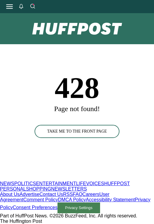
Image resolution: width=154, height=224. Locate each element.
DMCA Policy (72, 199)
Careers (91, 194)
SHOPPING (38, 188)
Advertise (30, 194)
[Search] (32, 6)
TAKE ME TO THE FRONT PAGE (77, 131)
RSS (68, 194)
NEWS (7, 183)
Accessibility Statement (110, 199)
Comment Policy (40, 199)
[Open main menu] (9, 6)
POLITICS (25, 183)
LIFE (81, 183)
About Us (10, 194)
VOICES (95, 183)
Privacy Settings (79, 207)
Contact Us (51, 194)
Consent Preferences (35, 207)
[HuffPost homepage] (76, 178)
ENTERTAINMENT (56, 183)
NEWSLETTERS (69, 188)
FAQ (78, 194)
